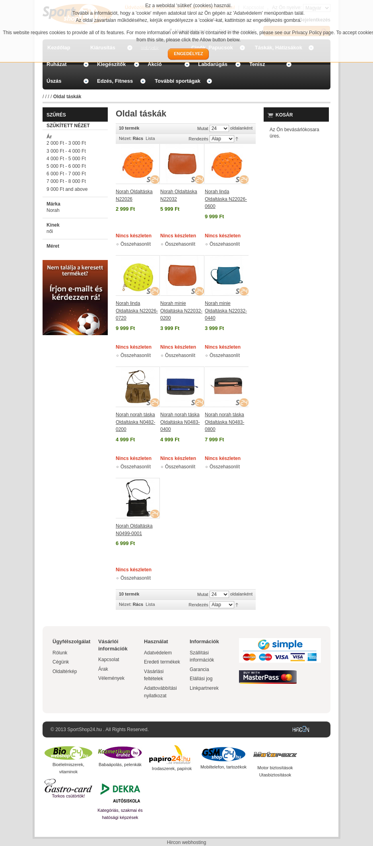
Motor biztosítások (275, 767)
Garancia (199, 669)
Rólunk (59, 653)
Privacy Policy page (313, 32)
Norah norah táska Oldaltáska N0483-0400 (180, 422)
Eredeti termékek (162, 662)
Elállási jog (201, 678)
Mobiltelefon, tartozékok (223, 767)
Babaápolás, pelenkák (120, 764)
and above (67, 189)
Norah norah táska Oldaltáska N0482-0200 (135, 422)
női (50, 231)
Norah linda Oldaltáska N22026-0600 (226, 199)
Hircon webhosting (186, 842)
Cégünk (60, 662)
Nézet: (125, 138)
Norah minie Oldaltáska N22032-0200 (181, 311)
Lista (150, 138)
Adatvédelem (158, 653)
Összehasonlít (135, 244)
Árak (103, 669)
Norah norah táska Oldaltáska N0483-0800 (224, 422)
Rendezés (198, 138)
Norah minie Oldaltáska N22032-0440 (226, 311)
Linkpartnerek (204, 688)
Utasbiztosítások (275, 774)
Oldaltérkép (64, 671)
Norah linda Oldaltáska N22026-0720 (137, 311)
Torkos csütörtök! (68, 796)
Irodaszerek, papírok (172, 768)
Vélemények (111, 678)
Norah (53, 210)
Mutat (202, 128)
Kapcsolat (108, 659)
